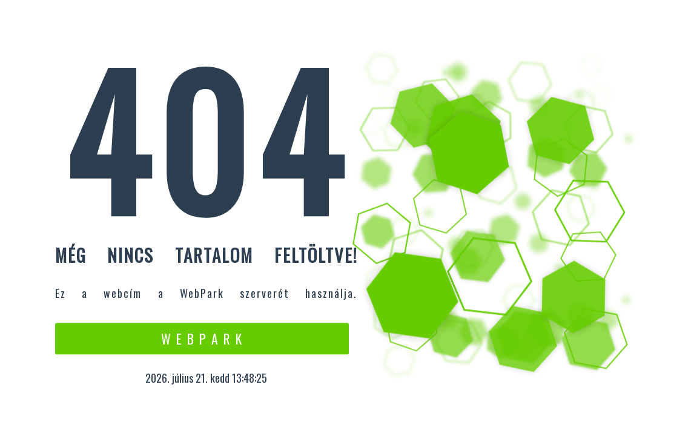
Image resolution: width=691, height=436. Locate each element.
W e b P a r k (202, 338)
